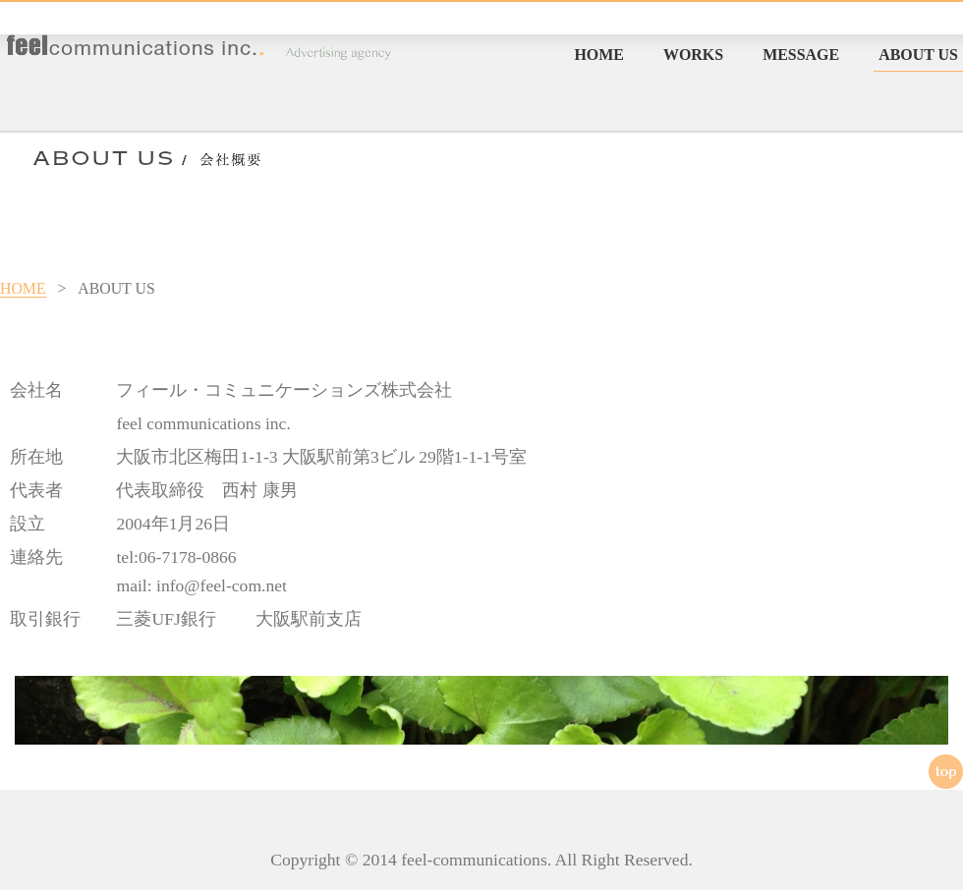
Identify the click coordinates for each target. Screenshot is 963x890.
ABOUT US (918, 54)
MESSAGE (801, 54)
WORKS (693, 54)
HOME (599, 54)
